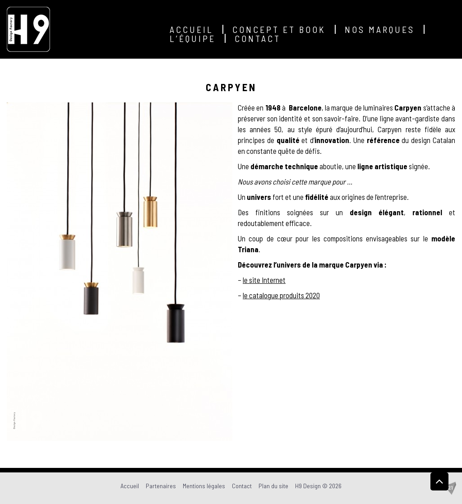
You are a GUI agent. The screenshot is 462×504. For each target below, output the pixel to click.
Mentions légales (204, 486)
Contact (258, 38)
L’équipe (193, 38)
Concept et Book (279, 29)
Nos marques (380, 29)
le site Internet (264, 279)
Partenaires (161, 486)
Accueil (191, 29)
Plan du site (273, 486)
